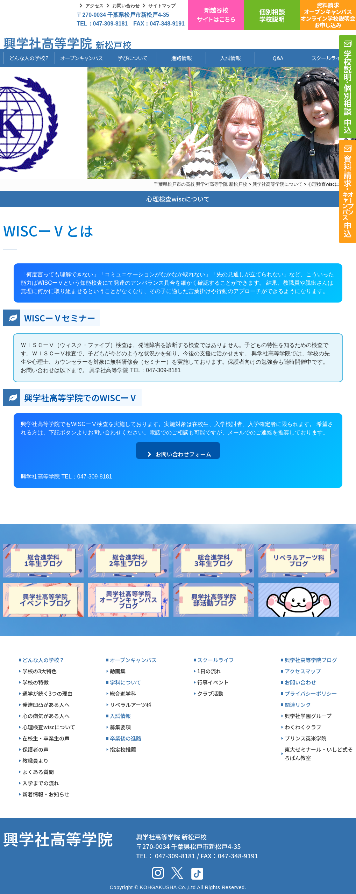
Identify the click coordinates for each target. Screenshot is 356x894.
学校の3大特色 (39, 671)
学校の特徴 (35, 682)
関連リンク (298, 704)
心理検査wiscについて (48, 727)
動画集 (118, 671)
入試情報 (230, 58)
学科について (125, 682)
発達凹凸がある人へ (46, 704)
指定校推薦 (123, 749)
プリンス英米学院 (306, 738)
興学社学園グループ (308, 715)
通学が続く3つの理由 (47, 693)
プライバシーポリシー (311, 693)
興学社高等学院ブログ (311, 660)
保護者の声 (35, 749)
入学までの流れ (40, 783)
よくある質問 (38, 771)
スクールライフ (322, 58)
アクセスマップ (303, 671)
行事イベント (213, 682)
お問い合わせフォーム (179, 454)
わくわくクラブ (303, 727)
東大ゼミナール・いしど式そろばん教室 (319, 753)
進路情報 (181, 58)
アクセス (94, 5)
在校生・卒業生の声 (46, 738)
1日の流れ (209, 671)
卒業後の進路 (125, 738)
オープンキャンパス (81, 58)
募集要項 (120, 727)
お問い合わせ (126, 5)
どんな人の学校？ (29, 58)
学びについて (133, 58)
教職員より (35, 760)
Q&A (278, 58)
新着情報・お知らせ (46, 794)
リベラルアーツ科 (130, 704)
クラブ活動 (210, 693)
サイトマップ (162, 5)
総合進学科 (123, 693)
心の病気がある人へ (46, 715)
